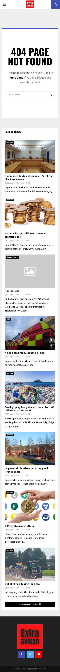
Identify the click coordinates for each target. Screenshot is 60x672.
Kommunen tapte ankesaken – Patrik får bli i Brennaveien (29, 178)
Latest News (13, 132)
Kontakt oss (12, 291)
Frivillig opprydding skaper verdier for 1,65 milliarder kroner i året (29, 409)
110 (8, 319)
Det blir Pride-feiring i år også (22, 584)
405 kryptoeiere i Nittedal (20, 526)
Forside (10, 142)
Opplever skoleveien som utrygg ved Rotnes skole (26, 470)
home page (16, 77)
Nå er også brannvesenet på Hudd (24, 353)
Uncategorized (13, 257)
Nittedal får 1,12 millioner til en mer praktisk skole (25, 235)
